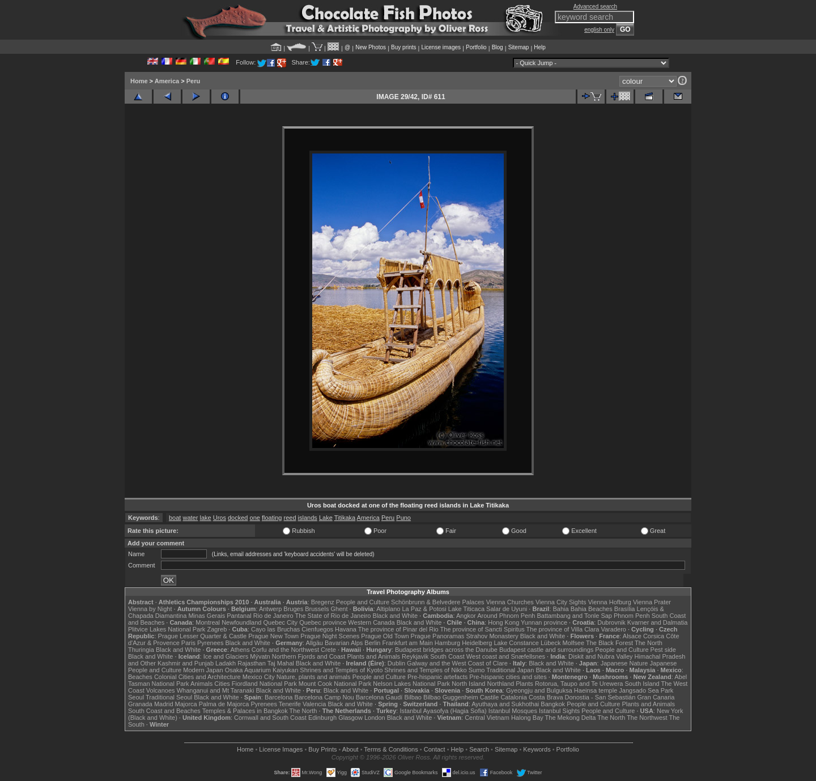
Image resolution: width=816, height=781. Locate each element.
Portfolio (476, 47)
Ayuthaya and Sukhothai (505, 704)
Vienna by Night (150, 608)
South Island (642, 683)
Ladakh (225, 663)
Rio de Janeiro (273, 615)
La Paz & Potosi (424, 608)
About (350, 749)
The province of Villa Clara (563, 629)
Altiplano (388, 608)
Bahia (561, 608)
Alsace (632, 636)
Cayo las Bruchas (275, 629)
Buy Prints (322, 749)
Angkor (466, 615)
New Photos (370, 47)
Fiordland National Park (264, 683)
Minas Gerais (206, 615)
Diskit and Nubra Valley (600, 656)
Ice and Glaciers (225, 656)
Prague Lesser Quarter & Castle (202, 636)
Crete (328, 649)
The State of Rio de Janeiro (333, 615)
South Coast (447, 656)
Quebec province (322, 622)
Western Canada (371, 622)
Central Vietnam (487, 717)
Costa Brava (546, 697)
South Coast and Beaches (164, 710)
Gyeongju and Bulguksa (539, 690)
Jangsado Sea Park (646, 690)
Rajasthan (251, 663)
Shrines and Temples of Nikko (425, 670)
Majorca (186, 704)
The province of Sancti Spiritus (482, 629)
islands (307, 517)
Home (139, 81)
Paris (188, 642)
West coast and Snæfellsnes (505, 656)
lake (205, 517)
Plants (524, 683)
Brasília (624, 608)
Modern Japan (203, 670)
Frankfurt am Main (407, 642)
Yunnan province (544, 622)
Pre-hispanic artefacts (437, 676)
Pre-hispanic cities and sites (507, 676)
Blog (497, 47)
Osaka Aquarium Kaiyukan (262, 670)
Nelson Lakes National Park (411, 683)
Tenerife (290, 704)
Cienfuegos (317, 629)
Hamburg (447, 642)
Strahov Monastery (492, 636)
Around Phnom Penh (506, 615)
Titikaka (345, 517)
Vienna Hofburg (609, 602)
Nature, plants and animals (314, 676)
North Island (468, 683)
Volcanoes (160, 690)
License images (441, 47)
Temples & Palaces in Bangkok (245, 710)
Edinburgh (322, 717)
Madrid (163, 704)
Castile (489, 697)
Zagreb (217, 629)
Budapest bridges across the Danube (446, 649)
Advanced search (595, 6)
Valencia (314, 704)
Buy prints (403, 47)
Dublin (396, 663)
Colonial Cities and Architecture (197, 676)
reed (290, 517)
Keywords (536, 749)
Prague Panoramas (438, 636)
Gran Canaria (655, 697)
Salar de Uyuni (506, 608)
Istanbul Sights (559, 710)
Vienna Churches (510, 602)
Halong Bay (527, 717)
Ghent (339, 608)
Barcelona (279, 697)
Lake (326, 517)
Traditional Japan (510, 670)
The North (648, 642)
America (167, 81)
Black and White (395, 615)
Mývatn (260, 656)
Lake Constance (516, 642)
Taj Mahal (280, 663)
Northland (501, 683)
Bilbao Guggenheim (450, 697)
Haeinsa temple (595, 690)
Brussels (317, 608)
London (374, 717)
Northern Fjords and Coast (309, 656)
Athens (239, 649)
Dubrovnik (611, 622)
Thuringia (141, 649)
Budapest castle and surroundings (546, 649)
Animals (201, 683)
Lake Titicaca (466, 608)
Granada (140, 704)
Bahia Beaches (592, 608)
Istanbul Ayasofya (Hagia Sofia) (443, 710)
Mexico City (259, 676)
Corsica (653, 636)
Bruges (293, 608)
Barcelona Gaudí (379, 697)
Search (479, 749)
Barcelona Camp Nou (324, 697)
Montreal (208, 622)
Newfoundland (241, 622)
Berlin (372, 642)
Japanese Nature (624, 663)
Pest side (663, 649)
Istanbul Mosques (512, 710)
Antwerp (270, 608)
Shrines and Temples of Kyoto (341, 670)
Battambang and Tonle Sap (574, 615)
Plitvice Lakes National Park (166, 629)
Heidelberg (477, 642)
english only (599, 30)
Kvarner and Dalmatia (657, 622)
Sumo (477, 670)
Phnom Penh (632, 615)
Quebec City (281, 622)
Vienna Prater (652, 602)
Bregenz (322, 602)
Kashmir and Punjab (186, 663)
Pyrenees (210, 642)
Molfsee (574, 642)
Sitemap (518, 47)
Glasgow (350, 717)
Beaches (140, 676)
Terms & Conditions (391, 749)
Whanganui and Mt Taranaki (215, 690)
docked (238, 517)
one (255, 517)
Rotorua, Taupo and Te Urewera (579, 683)
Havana (345, 629)
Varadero (613, 629)
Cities (222, 683)
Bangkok (553, 704)
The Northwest (647, 717)
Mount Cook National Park (335, 683)
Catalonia (513, 697)
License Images (281, 749)
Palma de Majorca (224, 704)
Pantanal (239, 615)
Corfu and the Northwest (285, 649)
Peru (193, 81)
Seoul (136, 697)
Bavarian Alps (344, 642)
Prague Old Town (385, 636)
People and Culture (362, 602)
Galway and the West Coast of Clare (457, 663)
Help (540, 47)
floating (272, 517)
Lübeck (550, 642)
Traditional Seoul (169, 697)
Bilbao (413, 697)
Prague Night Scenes (329, 636)
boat (175, 517)
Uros (219, 517)
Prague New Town (273, 636)
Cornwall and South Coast (270, 717)
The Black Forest (609, 642)
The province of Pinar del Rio (398, 629)
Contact (434, 749)
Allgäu (314, 642)
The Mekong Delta (570, 717)
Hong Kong (503, 622)
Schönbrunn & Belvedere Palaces (437, 602)
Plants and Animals (373, 656)
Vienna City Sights (561, 602)
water (190, 517)
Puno (403, 517)
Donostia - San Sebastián (600, 697)
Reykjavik (415, 656)
